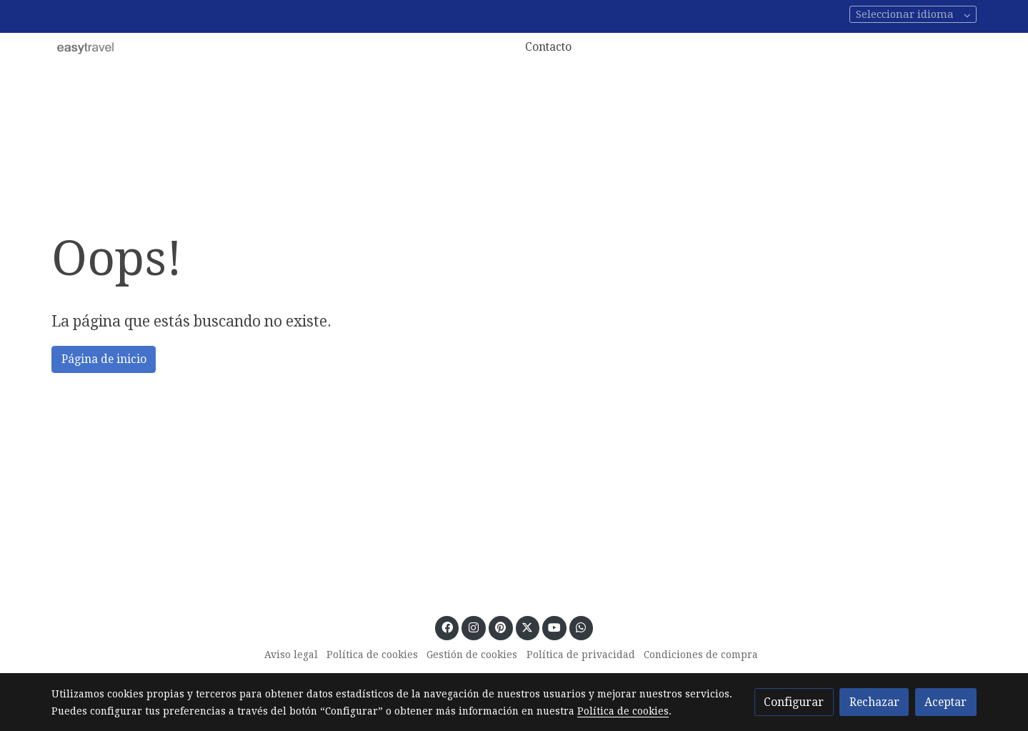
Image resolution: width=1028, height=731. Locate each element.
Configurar (794, 702)
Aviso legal (291, 654)
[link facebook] (447, 626)
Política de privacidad (581, 654)
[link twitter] (527, 626)
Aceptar (945, 702)
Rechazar (874, 702)
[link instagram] (474, 626)
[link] (85, 47)
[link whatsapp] (581, 626)
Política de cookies (372, 654)
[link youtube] (554, 626)
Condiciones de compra (701, 654)
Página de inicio (103, 359)
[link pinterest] (500, 626)
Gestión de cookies (471, 654)
